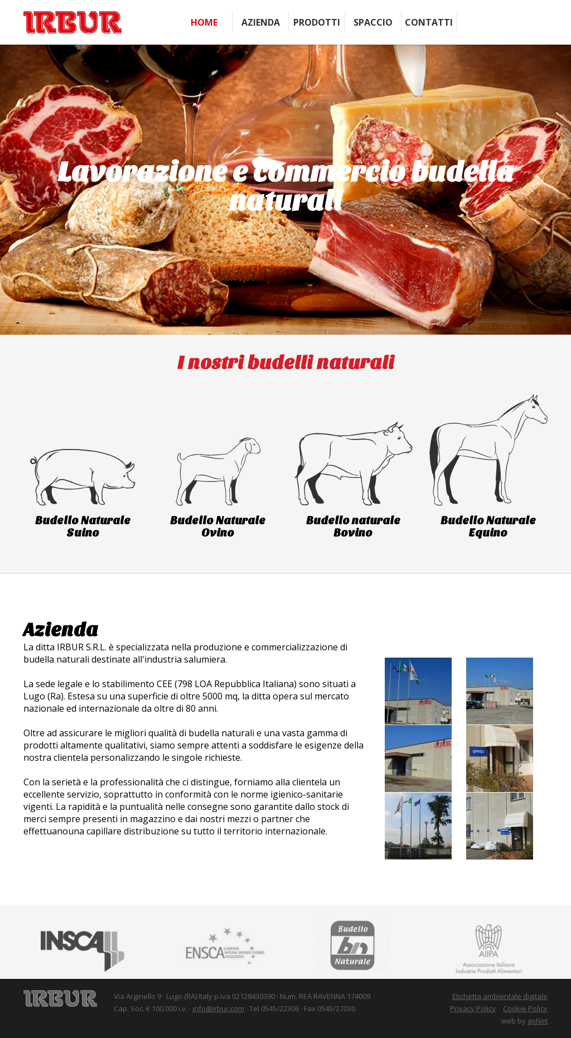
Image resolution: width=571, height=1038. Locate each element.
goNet (538, 1021)
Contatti (429, 22)
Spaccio (373, 22)
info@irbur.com (218, 1008)
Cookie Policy (525, 1008)
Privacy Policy (473, 1008)
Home (204, 22)
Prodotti (316, 22)
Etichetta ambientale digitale (500, 996)
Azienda (260, 22)
